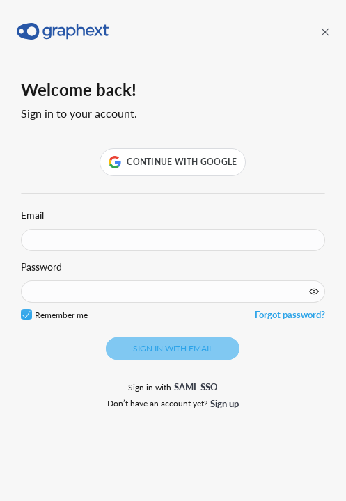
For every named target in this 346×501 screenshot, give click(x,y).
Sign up (224, 403)
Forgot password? (290, 314)
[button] (173, 162)
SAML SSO (196, 386)
